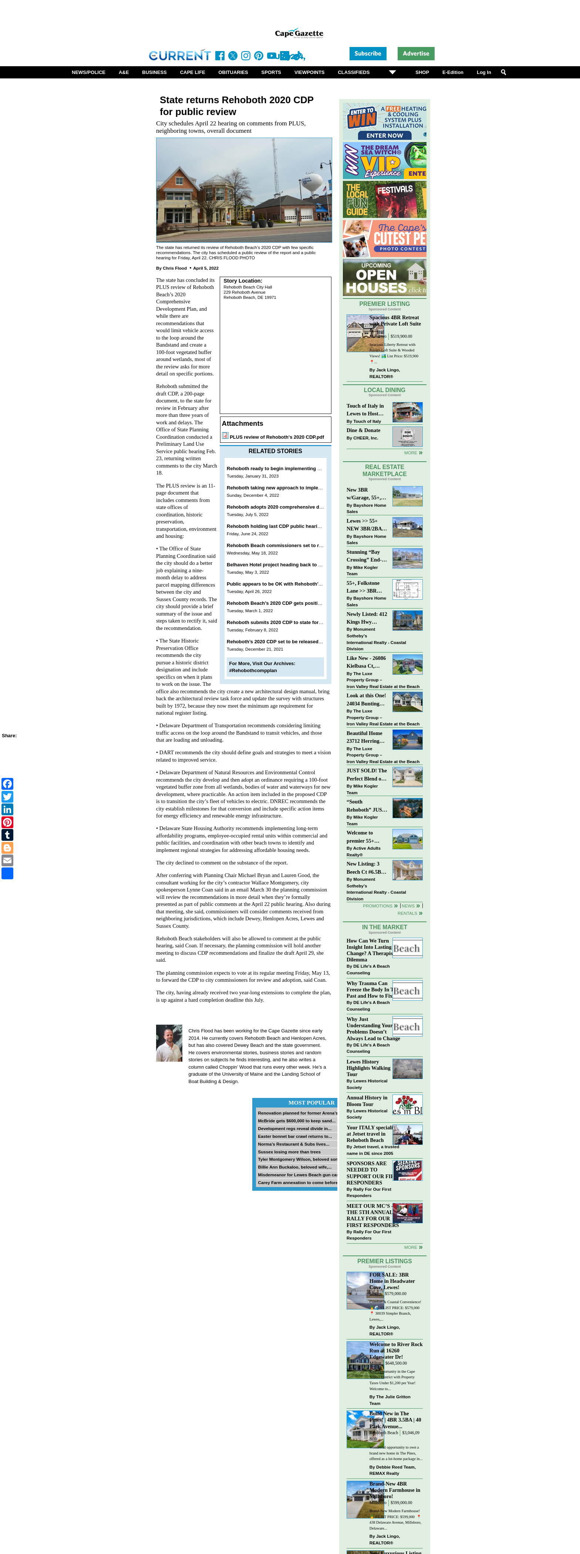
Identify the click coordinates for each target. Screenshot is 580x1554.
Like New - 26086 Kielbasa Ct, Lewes (366, 662)
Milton (375, 1363)
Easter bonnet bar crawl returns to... (295, 1136)
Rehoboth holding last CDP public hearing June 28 (285, 526)
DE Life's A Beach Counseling (368, 969)
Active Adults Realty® (364, 851)
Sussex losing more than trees (289, 1151)
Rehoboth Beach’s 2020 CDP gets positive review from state (295, 603)
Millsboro (378, 336)
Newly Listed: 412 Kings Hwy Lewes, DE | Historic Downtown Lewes (367, 618)
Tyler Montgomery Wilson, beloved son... (299, 1159)
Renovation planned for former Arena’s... (299, 1112)
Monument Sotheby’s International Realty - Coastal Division (376, 639)
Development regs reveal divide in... (294, 1128)
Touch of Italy (367, 421)
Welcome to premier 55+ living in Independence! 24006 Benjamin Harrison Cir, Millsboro (365, 837)
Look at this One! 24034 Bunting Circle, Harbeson (366, 700)
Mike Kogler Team (362, 570)
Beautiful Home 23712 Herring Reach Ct (364, 737)
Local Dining (384, 390)
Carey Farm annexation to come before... (299, 1182)
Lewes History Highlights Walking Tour (369, 1068)
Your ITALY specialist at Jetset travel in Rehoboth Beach (372, 1134)
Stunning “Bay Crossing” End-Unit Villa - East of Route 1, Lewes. (365, 556)
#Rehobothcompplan (253, 670)
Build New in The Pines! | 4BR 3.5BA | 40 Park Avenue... (395, 1419)
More (410, 452)
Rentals (407, 913)
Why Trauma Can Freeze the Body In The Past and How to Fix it (373, 989)
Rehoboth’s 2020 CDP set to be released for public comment (295, 641)
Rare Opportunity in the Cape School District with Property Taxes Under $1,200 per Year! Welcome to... (393, 1380)
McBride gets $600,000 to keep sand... (296, 1120)
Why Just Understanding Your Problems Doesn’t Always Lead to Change (373, 1028)
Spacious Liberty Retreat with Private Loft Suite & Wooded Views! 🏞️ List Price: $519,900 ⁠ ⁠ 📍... (395, 353)
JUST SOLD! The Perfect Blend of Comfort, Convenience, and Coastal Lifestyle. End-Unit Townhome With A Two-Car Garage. (367, 775)
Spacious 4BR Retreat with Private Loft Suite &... (395, 323)
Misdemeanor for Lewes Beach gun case (299, 1174)
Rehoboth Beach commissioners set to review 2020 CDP (291, 545)
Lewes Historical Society (367, 1084)
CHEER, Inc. (365, 437)
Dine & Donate (363, 430)
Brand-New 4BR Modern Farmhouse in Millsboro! (395, 1490)
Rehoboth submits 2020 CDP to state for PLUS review (288, 622)
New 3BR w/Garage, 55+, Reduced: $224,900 (364, 494)
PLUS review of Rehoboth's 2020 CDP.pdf (277, 437)
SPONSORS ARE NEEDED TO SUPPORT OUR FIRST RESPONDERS (374, 1172)
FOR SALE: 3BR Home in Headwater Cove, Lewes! (392, 1281)
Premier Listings (384, 1261)
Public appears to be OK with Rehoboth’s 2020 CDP (285, 584)
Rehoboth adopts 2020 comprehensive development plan (292, 507)
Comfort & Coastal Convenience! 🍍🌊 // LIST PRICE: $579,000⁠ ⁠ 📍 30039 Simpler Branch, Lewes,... (395, 1310)
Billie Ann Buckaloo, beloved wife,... (294, 1166)
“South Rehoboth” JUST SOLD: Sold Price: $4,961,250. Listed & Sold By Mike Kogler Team (367, 806)
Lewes (375, 1293)
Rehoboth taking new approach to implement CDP (284, 488)
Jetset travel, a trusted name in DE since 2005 (373, 1150)
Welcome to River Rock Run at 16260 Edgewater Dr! (396, 1350)
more (410, 1247)
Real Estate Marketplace (384, 470)
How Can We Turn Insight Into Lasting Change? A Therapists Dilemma (372, 950)
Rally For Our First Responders (369, 1192)
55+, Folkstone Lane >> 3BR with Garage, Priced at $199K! (366, 587)
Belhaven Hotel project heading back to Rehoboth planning (294, 564)
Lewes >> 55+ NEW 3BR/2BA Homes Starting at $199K (364, 525)
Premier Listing (385, 304)
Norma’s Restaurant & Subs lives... (293, 1144)
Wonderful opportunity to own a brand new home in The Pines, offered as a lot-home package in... (396, 1453)
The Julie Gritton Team (390, 1400)
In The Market (384, 927)
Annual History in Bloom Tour (367, 1101)
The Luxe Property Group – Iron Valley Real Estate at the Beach (383, 680)
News (408, 905)
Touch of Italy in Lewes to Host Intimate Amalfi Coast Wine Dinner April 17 (365, 410)
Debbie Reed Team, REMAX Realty (393, 1470)
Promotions (377, 905)
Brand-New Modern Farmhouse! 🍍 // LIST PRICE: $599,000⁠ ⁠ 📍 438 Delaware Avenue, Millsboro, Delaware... (395, 1519)
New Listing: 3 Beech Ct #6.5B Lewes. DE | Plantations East (365, 868)
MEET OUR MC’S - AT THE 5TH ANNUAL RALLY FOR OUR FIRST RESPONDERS (374, 1215)
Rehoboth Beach (384, 1432)
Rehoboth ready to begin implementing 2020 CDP (283, 468)
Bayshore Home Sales (366, 508)
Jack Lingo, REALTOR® (385, 373)
